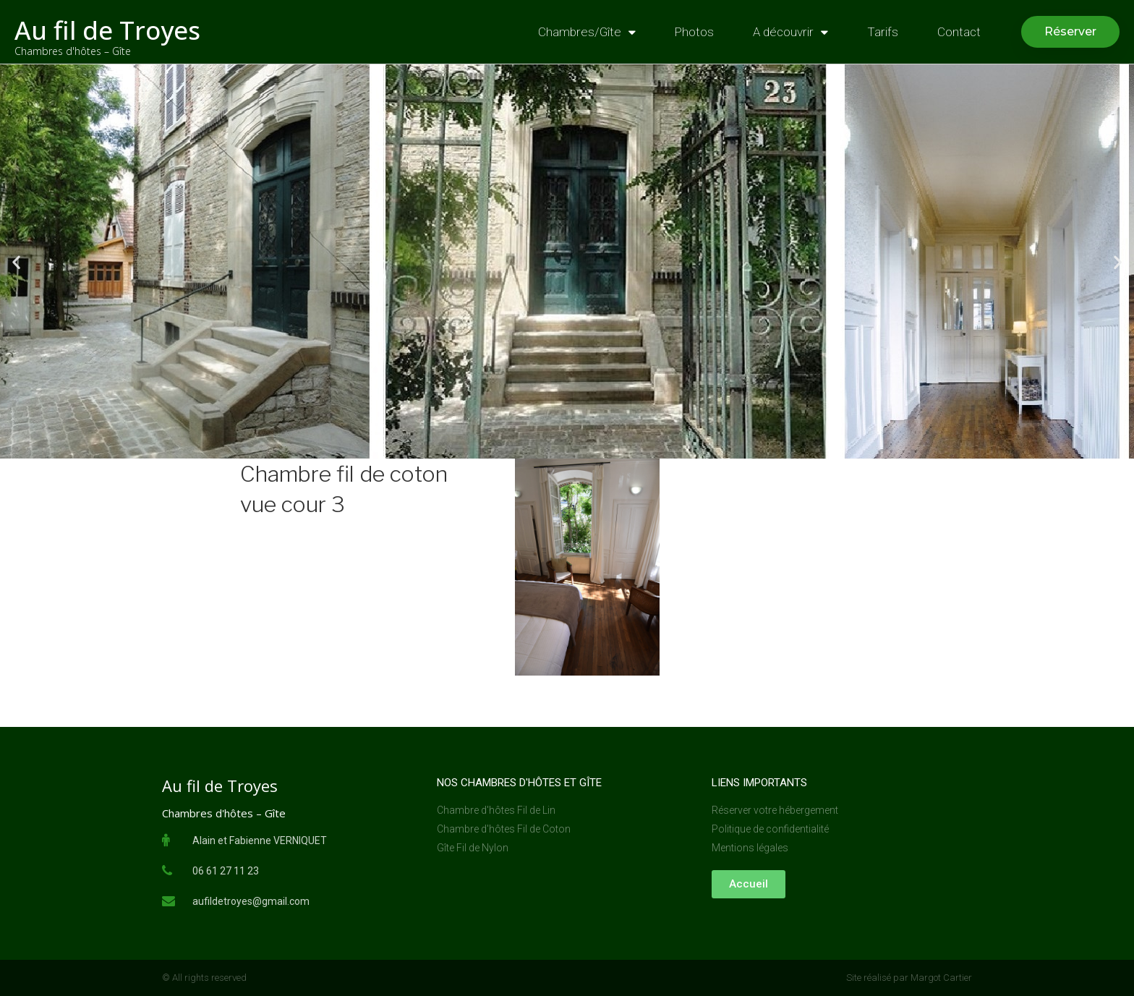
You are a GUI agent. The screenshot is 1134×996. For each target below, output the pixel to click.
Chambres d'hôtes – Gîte (72, 51)
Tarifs (882, 32)
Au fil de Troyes (107, 30)
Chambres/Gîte (587, 32)
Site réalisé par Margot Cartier (909, 977)
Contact (959, 32)
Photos (694, 32)
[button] (1070, 32)
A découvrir (790, 32)
